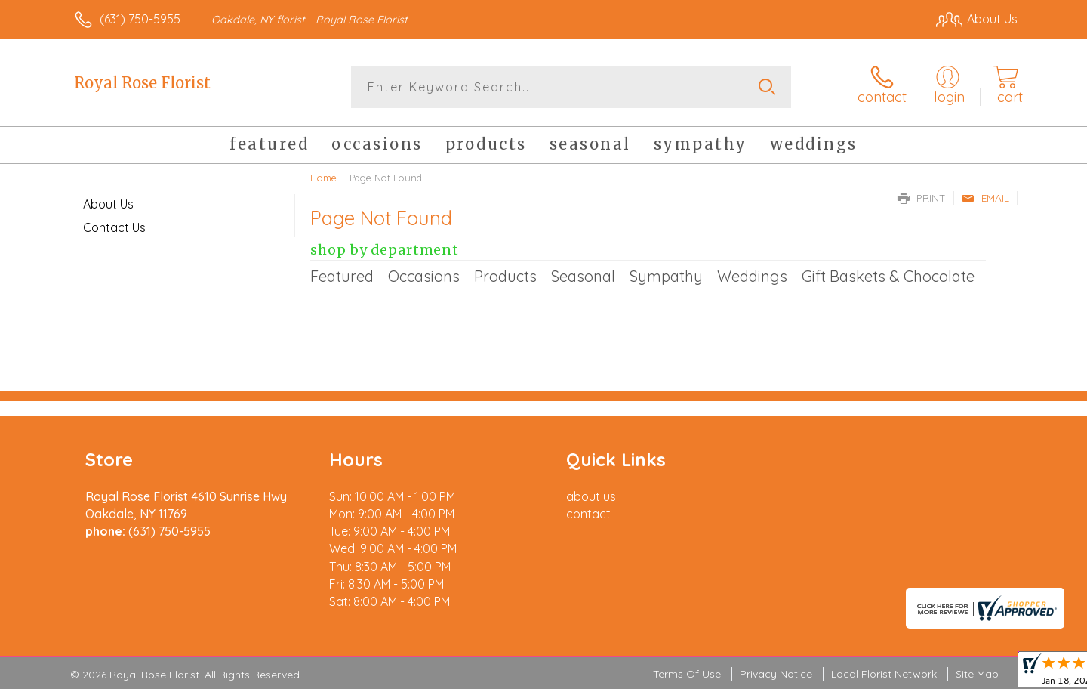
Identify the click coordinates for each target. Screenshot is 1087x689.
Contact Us (114, 227)
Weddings (752, 276)
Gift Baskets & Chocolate (888, 276)
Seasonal (583, 276)
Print (922, 198)
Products (505, 276)
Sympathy (666, 276)
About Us (108, 204)
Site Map (977, 674)
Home (323, 177)
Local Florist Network (884, 674)
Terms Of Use (687, 674)
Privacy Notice (776, 674)
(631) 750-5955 (140, 18)
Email (985, 198)
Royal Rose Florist (142, 82)
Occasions (424, 276)
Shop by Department (384, 250)
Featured (342, 276)
